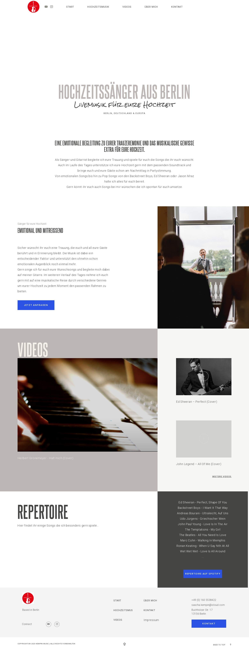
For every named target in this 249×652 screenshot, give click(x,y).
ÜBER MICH (151, 7)
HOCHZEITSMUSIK (98, 7)
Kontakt (177, 7)
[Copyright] (124, 644)
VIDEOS (126, 7)
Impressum (151, 620)
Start (70, 7)
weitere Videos (222, 476)
